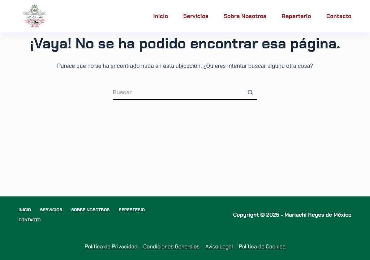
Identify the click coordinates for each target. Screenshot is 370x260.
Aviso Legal (219, 246)
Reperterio (296, 16)
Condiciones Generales (171, 246)
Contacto (339, 16)
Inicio (160, 16)
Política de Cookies (262, 246)
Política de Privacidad (111, 246)
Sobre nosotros (245, 16)
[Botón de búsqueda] (250, 92)
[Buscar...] (178, 92)
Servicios (195, 16)
